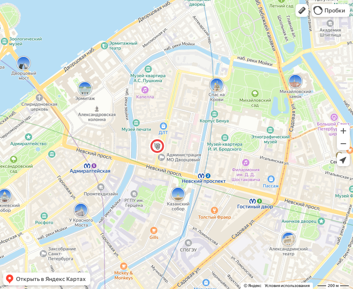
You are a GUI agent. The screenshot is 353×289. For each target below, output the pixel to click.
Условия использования (287, 285)
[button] (302, 10)
